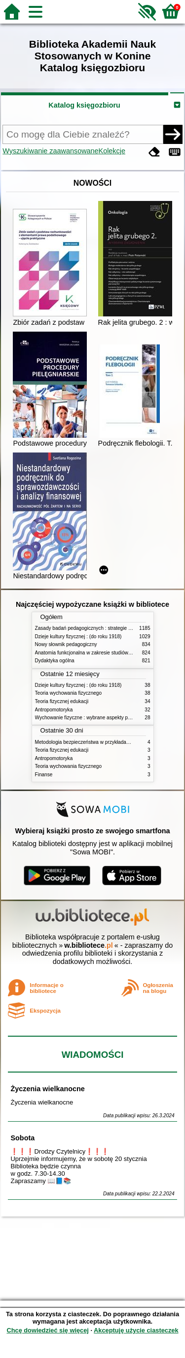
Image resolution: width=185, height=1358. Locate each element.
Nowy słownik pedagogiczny (66, 644)
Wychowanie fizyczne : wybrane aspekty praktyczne (92, 717)
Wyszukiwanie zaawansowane (50, 151)
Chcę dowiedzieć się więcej (47, 1330)
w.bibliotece (88, 945)
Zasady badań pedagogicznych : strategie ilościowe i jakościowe (106, 628)
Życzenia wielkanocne (47, 1089)
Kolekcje (112, 151)
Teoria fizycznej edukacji (62, 701)
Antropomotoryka (54, 709)
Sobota (22, 1138)
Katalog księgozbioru (84, 105)
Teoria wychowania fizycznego (68, 693)
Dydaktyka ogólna (54, 660)
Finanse (44, 774)
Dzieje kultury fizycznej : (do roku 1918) (78, 636)
